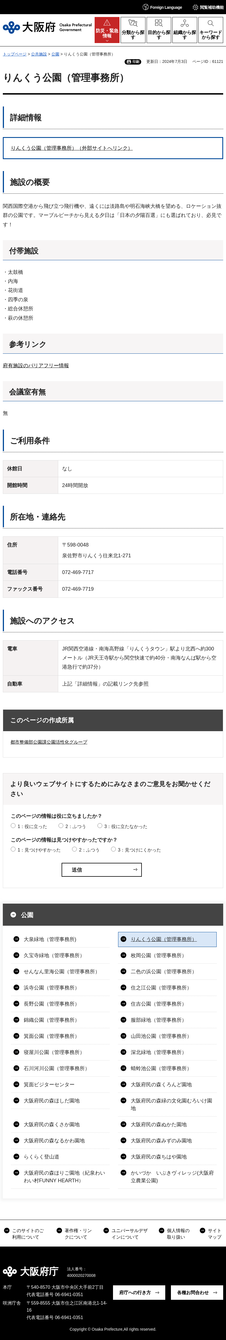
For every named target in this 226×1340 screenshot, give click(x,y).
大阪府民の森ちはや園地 (159, 1157)
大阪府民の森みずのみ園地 (161, 1140)
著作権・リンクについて (78, 1233)
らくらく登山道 (41, 1157)
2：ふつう (76, 826)
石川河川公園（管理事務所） (57, 1068)
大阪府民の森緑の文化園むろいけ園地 (171, 1104)
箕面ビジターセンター (49, 1084)
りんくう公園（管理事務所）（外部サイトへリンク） (72, 148)
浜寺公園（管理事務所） (52, 988)
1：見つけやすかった (39, 850)
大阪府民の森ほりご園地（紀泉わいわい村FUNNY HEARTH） (64, 1176)
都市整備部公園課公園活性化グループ (48, 742)
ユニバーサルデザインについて (130, 1233)
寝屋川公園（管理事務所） (54, 1052)
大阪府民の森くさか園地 (52, 1124)
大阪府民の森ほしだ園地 (52, 1101)
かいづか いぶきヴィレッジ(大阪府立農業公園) (172, 1176)
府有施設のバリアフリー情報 (36, 365)
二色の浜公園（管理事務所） (164, 971)
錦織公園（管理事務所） (52, 1020)
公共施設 (39, 54)
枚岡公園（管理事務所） (159, 955)
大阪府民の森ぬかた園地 (159, 1124)
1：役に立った (32, 826)
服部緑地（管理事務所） (159, 1020)
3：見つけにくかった (139, 850)
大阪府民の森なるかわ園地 (54, 1140)
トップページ (15, 54)
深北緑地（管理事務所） (159, 1052)
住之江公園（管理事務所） (161, 988)
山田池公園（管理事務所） (161, 1036)
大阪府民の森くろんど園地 (161, 1084)
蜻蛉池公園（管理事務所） (161, 1068)
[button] (162, 7)
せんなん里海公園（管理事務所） (62, 971)
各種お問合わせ (193, 1292)
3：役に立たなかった (125, 826)
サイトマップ (214, 1233)
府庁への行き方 (135, 1292)
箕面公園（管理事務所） (52, 1036)
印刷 (135, 62)
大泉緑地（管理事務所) (50, 939)
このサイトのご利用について (28, 1233)
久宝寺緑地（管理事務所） (54, 955)
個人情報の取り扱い (178, 1233)
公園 (55, 54)
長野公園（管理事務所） (52, 1004)
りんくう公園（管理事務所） (164, 939)
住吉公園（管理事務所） (159, 1004)
